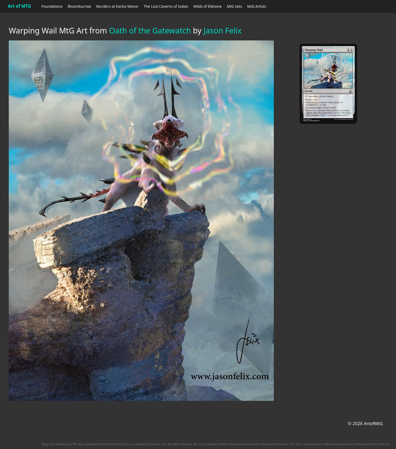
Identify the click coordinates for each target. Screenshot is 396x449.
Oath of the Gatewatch (150, 30)
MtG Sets (234, 6)
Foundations (52, 6)
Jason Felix (222, 30)
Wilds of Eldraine (207, 6)
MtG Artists (256, 6)
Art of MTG (19, 6)
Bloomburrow (79, 6)
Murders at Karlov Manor (117, 6)
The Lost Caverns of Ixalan (166, 6)
